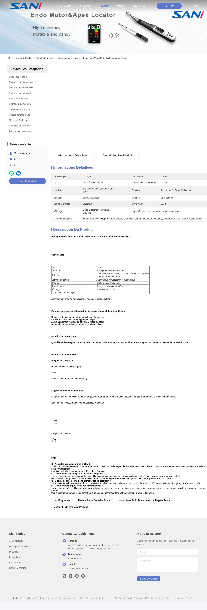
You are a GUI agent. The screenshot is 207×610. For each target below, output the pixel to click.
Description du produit (117, 155)
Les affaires (15, 562)
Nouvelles (14, 557)
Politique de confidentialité (25, 598)
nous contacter (141, 6)
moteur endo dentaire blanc (94, 500)
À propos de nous (87, 6)
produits (104, 6)
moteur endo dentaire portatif (70, 507)
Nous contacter (17, 568)
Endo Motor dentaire (45, 58)
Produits (29, 58)
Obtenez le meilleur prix (158, 141)
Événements (122, 6)
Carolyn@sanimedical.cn (79, 568)
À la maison (67, 6)
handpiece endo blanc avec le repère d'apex (145, 500)
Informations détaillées (72, 155)
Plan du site (45, 598)
